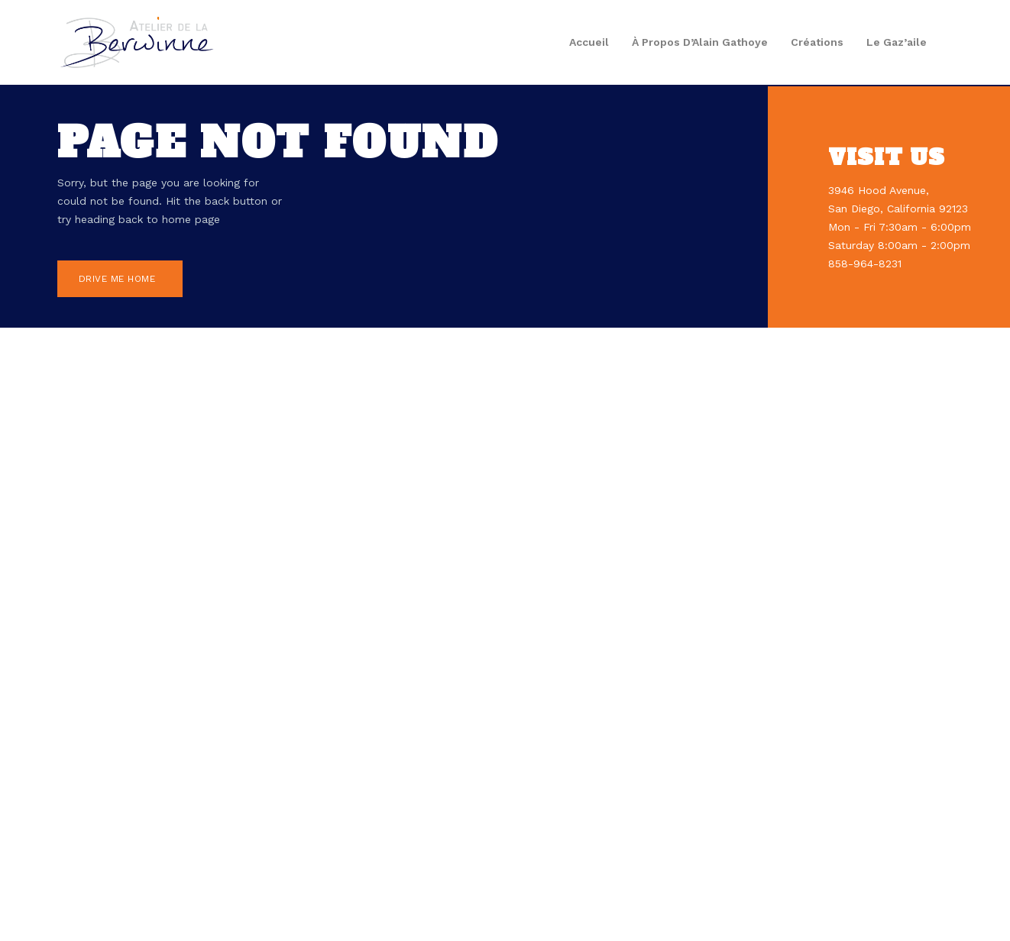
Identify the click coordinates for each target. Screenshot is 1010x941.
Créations (817, 42)
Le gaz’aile (896, 42)
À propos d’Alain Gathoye (700, 42)
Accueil (589, 42)
